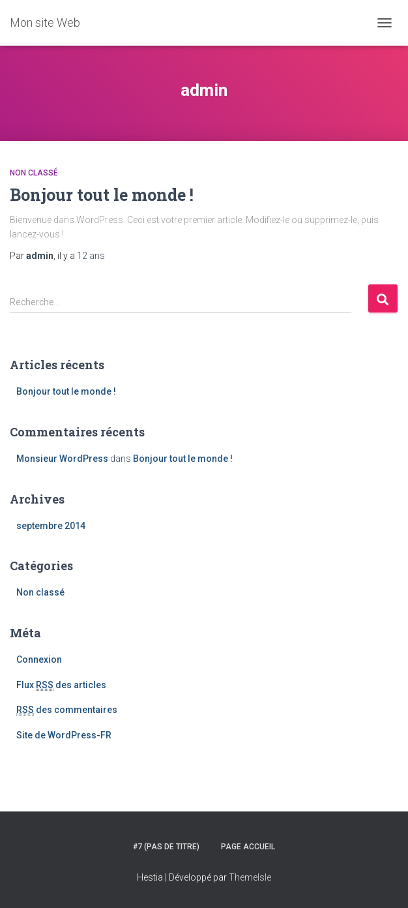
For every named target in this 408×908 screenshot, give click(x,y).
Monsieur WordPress (62, 458)
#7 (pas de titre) (166, 846)
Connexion (39, 659)
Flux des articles (61, 685)
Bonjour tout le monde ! (102, 194)
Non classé (34, 172)
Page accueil (248, 846)
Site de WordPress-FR (63, 735)
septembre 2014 (50, 526)
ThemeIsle (250, 877)
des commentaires (66, 710)
